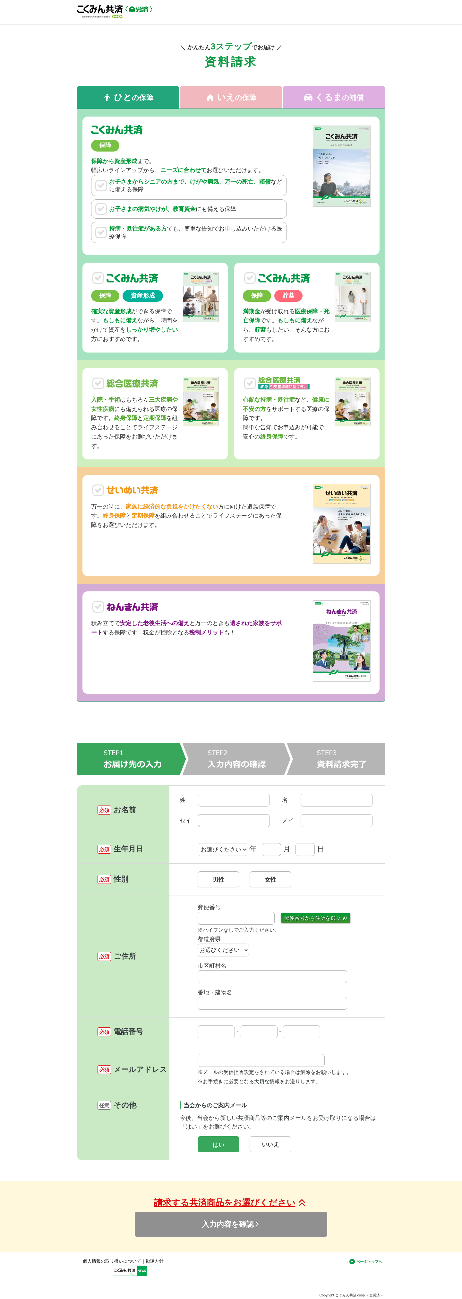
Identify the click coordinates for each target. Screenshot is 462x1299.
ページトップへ (365, 1263)
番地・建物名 (215, 992)
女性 (270, 879)
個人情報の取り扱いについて (112, 1261)
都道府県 (209, 939)
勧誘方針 (155, 1261)
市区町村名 (212, 966)
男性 (218, 879)
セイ (185, 820)
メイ (288, 820)
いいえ (270, 1144)
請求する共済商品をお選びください (231, 1202)
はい (218, 1145)
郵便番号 (209, 907)
